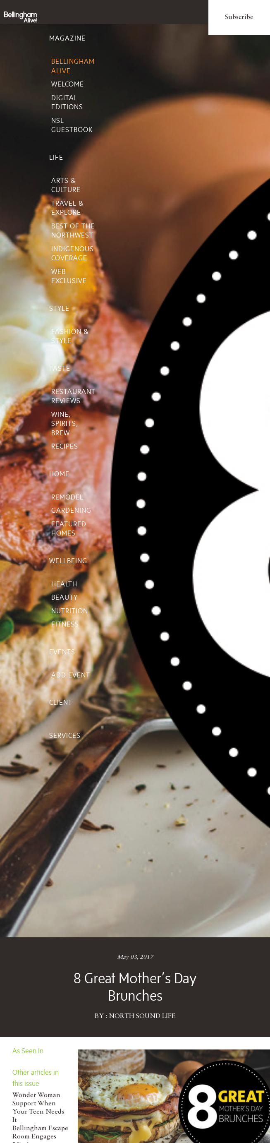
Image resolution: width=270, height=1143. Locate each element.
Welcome (67, 84)
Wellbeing (68, 561)
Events (62, 652)
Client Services (65, 719)
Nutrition (69, 611)
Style (59, 308)
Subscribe (239, 17)
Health (64, 584)
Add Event (70, 675)
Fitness (65, 624)
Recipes (64, 446)
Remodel (67, 497)
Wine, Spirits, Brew (65, 423)
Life (56, 157)
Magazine (67, 38)
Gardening (71, 510)
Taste (59, 368)
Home (59, 474)
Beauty (64, 597)
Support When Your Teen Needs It (38, 1112)
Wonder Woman (36, 1095)
